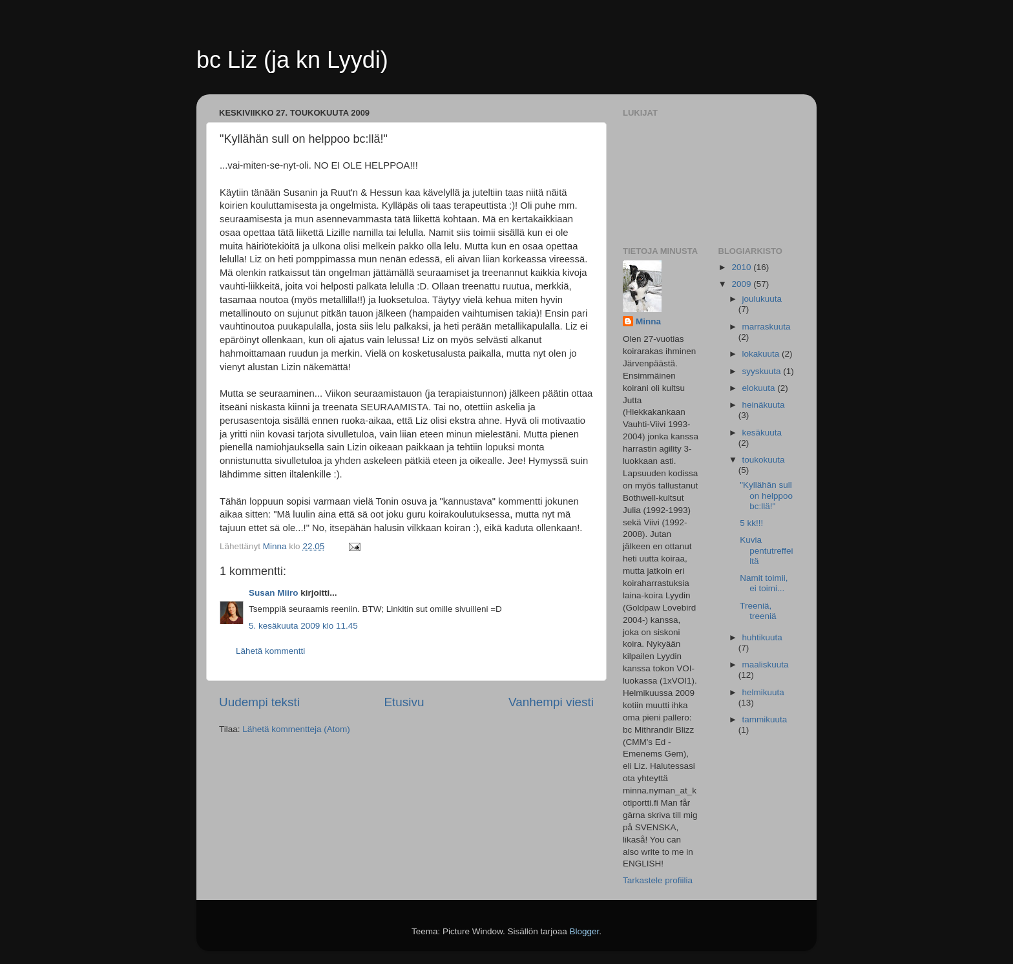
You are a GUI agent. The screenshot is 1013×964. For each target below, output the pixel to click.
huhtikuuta (762, 637)
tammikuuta (765, 719)
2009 (742, 284)
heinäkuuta (763, 405)
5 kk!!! (751, 523)
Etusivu (404, 702)
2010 (742, 267)
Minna (648, 321)
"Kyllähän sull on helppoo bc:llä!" (766, 495)
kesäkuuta (762, 432)
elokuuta (760, 388)
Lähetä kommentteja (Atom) (296, 729)
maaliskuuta (765, 664)
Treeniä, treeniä (758, 611)
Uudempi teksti (259, 702)
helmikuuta (763, 692)
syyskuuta (763, 371)
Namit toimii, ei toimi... (764, 583)
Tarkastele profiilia (658, 880)
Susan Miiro (273, 593)
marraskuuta (766, 326)
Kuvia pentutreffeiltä (766, 550)
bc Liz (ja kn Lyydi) (292, 60)
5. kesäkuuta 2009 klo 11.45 (303, 626)
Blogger (585, 931)
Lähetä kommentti (270, 651)
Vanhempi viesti (551, 702)
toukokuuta (763, 460)
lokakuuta (762, 354)
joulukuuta (762, 299)
